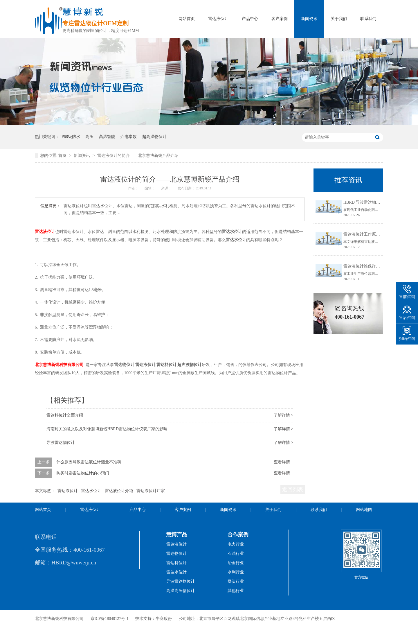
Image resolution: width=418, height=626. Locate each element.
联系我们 (368, 19)
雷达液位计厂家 (150, 491)
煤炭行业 (236, 581)
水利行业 (236, 572)
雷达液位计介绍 (119, 491)
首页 (63, 155)
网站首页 (187, 19)
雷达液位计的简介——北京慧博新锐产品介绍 (138, 155)
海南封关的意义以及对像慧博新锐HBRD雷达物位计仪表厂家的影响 (106, 429)
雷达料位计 (176, 563)
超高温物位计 (154, 136)
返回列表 (292, 489)
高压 (89, 136)
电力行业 (236, 544)
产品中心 (250, 19)
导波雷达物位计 (60, 442)
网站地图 (364, 509)
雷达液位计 (218, 19)
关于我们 (339, 19)
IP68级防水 (70, 136)
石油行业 (236, 553)
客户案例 (279, 19)
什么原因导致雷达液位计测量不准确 (88, 462)
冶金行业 (236, 563)
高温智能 (107, 136)
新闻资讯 (309, 19)
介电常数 (128, 136)
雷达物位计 (176, 553)
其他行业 (236, 591)
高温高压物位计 (180, 591)
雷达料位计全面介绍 (64, 415)
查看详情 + (283, 462)
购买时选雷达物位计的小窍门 (82, 473)
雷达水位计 (91, 491)
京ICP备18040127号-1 (110, 618)
